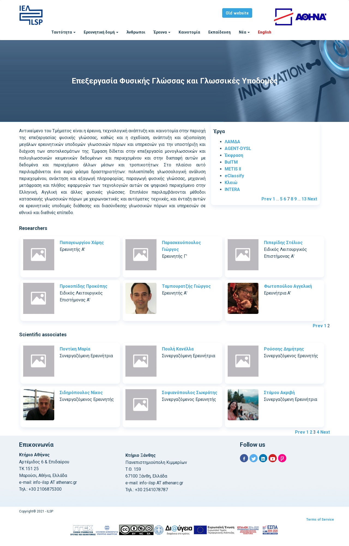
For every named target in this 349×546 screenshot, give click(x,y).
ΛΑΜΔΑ (232, 141)
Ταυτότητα (63, 32)
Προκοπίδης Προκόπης (83, 286)
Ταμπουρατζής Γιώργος (186, 286)
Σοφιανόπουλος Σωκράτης (189, 392)
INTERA (232, 189)
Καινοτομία (189, 32)
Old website (237, 13)
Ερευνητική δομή (101, 32)
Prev (266, 199)
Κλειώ (231, 182)
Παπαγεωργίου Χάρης (82, 242)
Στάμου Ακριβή (279, 392)
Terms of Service (320, 519)
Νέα (244, 32)
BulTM (231, 162)
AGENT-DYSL (238, 148)
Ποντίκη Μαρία (75, 349)
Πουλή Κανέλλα (178, 349)
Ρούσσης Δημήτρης (284, 349)
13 (304, 199)
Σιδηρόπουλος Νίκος (81, 392)
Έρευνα (162, 32)
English (264, 32)
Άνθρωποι (136, 32)
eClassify (234, 175)
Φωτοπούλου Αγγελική (288, 286)
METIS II (233, 169)
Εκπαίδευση (219, 32)
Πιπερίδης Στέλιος (283, 242)
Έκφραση (234, 155)
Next (312, 199)
